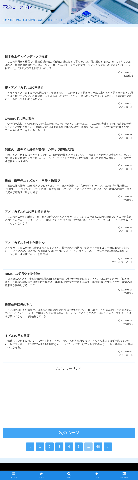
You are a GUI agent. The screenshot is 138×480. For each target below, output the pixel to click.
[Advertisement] (69, 38)
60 (98, 447)
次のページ (69, 433)
